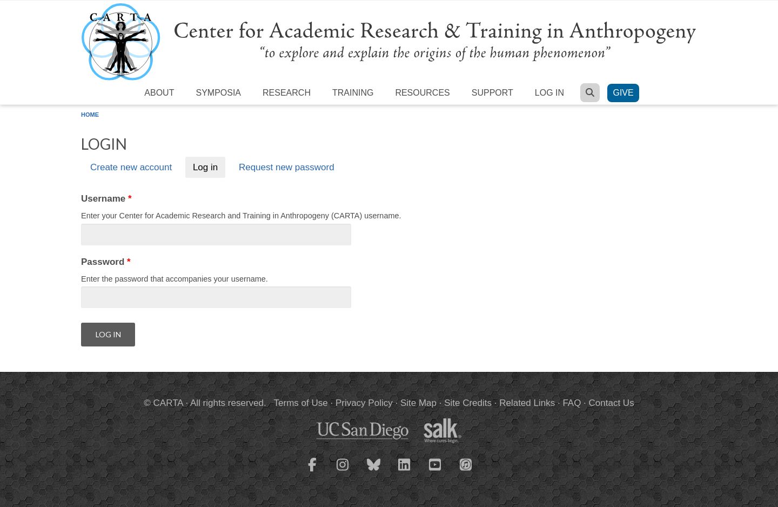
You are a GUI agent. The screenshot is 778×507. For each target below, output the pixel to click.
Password (106, 262)
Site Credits (468, 403)
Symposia (218, 92)
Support (492, 92)
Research (287, 92)
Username (106, 199)
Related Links (527, 403)
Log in (549, 92)
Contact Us (611, 403)
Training (352, 92)
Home (90, 114)
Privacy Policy (364, 403)
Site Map (418, 403)
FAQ (571, 403)
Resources (422, 92)
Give (623, 92)
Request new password (286, 167)
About (159, 92)
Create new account (131, 167)
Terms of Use (301, 403)
